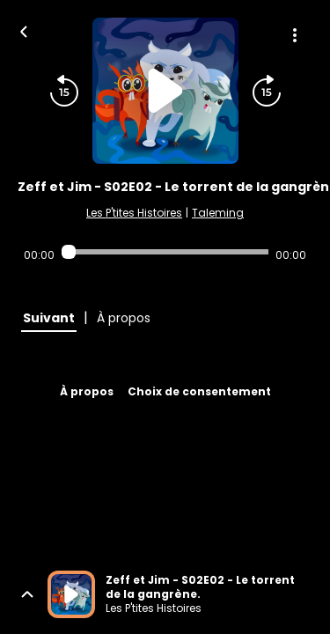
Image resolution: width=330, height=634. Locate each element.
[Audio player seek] (165, 251)
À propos (87, 391)
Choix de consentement (199, 391)
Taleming (218, 212)
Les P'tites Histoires (134, 212)
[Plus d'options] (294, 35)
